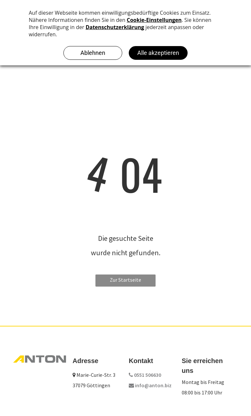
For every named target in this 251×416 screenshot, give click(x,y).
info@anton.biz (150, 385)
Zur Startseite (125, 279)
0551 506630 (145, 375)
